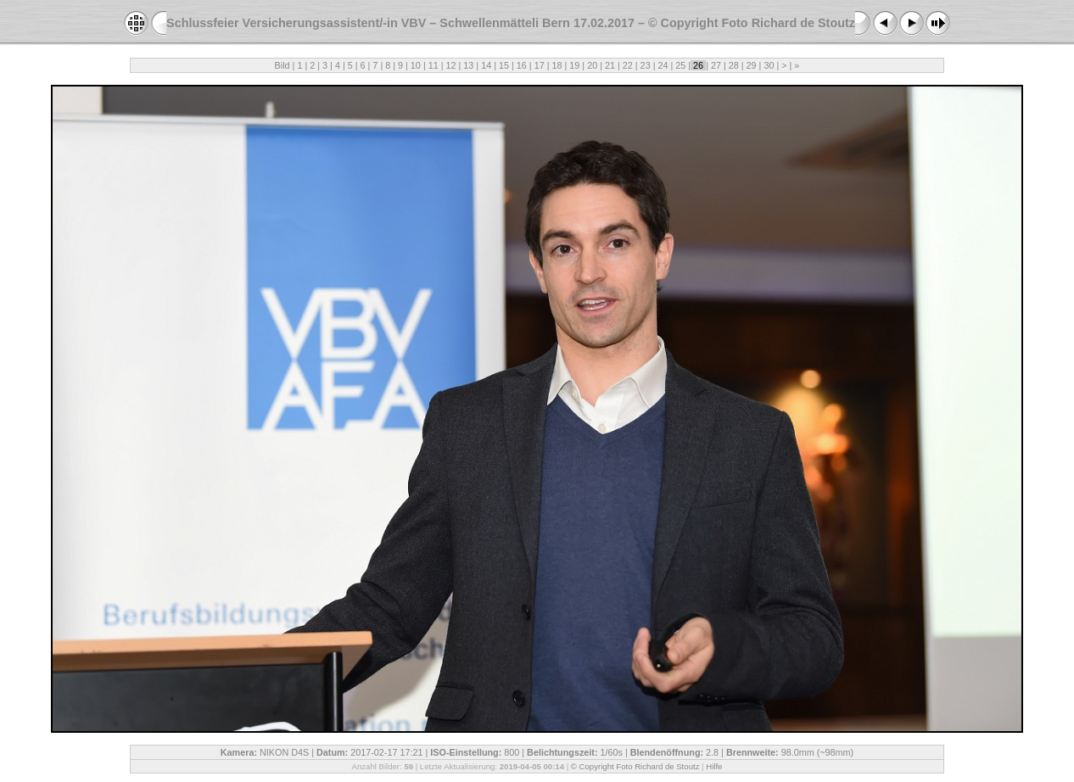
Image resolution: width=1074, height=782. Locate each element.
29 (751, 65)
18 (556, 65)
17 (539, 65)
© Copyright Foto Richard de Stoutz (635, 766)
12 (451, 65)
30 (768, 65)
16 (521, 65)
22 (627, 65)
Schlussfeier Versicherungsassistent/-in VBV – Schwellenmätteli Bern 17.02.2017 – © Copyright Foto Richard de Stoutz (510, 23)
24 (662, 65)
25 (680, 65)
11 (433, 65)
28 (733, 65)
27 (716, 65)
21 (610, 65)
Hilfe (714, 766)
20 (592, 65)
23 (645, 65)
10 (415, 65)
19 (574, 65)
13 (468, 65)
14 (486, 65)
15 (504, 65)
